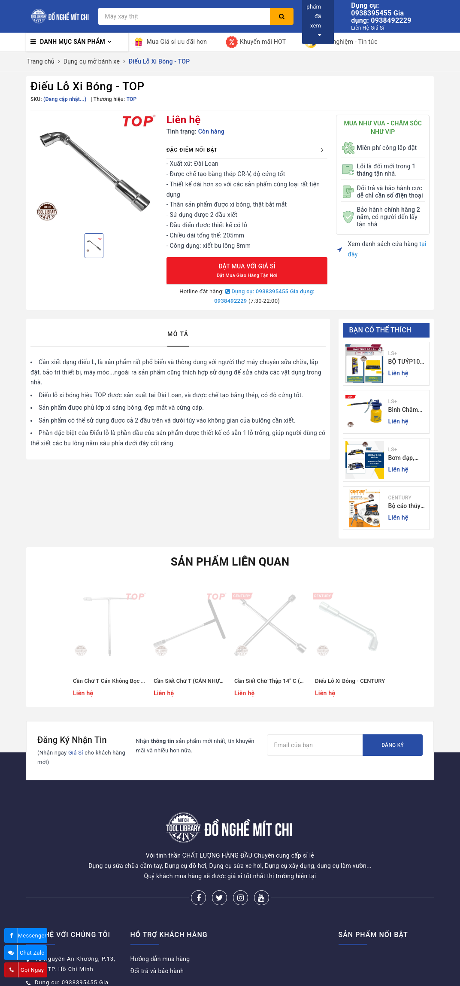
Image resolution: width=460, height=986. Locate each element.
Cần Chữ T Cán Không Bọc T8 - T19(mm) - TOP (132, 681)
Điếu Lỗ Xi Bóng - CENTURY (350, 681)
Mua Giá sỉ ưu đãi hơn (170, 42)
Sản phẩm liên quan (230, 561)
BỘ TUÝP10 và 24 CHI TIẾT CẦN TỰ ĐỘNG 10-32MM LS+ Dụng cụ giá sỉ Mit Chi (407, 362)
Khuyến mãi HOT (256, 42)
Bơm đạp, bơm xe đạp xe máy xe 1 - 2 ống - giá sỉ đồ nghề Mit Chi (406, 458)
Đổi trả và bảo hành (157, 938)
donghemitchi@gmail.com (72, 974)
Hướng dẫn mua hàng (160, 926)
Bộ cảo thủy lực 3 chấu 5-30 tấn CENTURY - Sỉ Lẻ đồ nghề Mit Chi (407, 506)
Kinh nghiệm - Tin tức (341, 42)
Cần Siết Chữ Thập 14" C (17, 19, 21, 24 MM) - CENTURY (305, 681)
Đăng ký (392, 745)
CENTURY (400, 498)
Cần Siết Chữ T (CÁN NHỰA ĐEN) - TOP (204, 681)
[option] (94, 170)
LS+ (392, 353)
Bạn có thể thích (380, 330)
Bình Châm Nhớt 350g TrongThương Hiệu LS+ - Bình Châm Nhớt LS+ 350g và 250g (407, 410)
